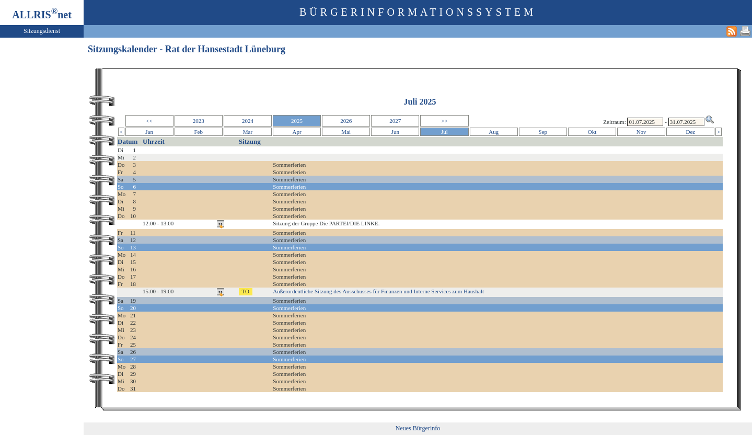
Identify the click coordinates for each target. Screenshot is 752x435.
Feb (198, 132)
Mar (247, 132)
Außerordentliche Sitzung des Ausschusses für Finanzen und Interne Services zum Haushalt (378, 291)
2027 (395, 121)
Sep (543, 132)
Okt (592, 132)
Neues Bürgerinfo (418, 428)
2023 (198, 121)
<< (149, 121)
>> (444, 121)
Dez (690, 132)
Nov (641, 132)
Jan (149, 132)
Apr (296, 132)
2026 (346, 121)
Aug (494, 132)
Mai (346, 132)
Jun (395, 132)
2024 (247, 121)
